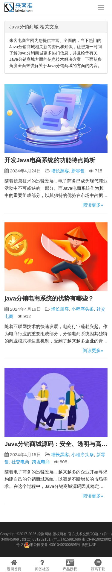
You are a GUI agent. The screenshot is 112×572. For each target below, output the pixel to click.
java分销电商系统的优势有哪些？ (49, 298)
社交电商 (20, 461)
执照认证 (89, 545)
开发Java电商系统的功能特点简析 (50, 160)
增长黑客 (60, 170)
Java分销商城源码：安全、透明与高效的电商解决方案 (56, 444)
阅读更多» (93, 204)
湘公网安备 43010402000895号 (52, 545)
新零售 (78, 170)
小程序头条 (82, 309)
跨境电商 (41, 461)
